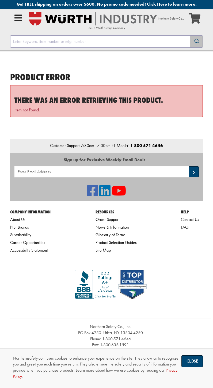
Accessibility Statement (29, 250)
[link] (110, 308)
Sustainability (20, 234)
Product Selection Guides (116, 242)
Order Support (108, 219)
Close (192, 361)
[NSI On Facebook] (92, 194)
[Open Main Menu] (18, 18)
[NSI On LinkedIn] (105, 194)
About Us (17, 219)
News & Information (112, 227)
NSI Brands (19, 227)
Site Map (103, 250)
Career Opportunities (27, 242)
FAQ (184, 227)
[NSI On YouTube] (119, 194)
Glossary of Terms (110, 234)
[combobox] (106, 41)
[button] (194, 171)
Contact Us (190, 219)
